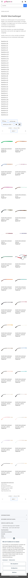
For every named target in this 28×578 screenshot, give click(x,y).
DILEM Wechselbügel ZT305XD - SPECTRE (6, 172)
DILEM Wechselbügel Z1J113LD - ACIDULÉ (20, 379)
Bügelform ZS (4, 110)
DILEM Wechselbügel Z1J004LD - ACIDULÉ (20, 310)
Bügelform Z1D (5, 54)
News (2, 536)
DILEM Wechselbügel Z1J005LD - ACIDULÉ (6, 333)
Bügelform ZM (4, 99)
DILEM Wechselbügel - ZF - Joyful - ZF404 (20, 172)
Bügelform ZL (4, 97)
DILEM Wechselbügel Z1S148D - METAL (20, 471)
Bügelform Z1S (5, 65)
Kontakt (3, 534)
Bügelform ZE (4, 82)
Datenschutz (12, 560)
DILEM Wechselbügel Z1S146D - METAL (20, 448)
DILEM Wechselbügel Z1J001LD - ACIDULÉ (6, 310)
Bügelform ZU (4, 114)
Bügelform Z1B (5, 52)
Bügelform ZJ (4, 93)
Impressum (5, 560)
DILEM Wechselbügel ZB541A (6, 241)
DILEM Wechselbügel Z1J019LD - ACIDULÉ (6, 379)
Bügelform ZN (4, 101)
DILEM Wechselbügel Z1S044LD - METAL (6, 402)
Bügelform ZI (4, 91)
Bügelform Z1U (5, 67)
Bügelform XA (4, 41)
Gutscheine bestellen (6, 532)
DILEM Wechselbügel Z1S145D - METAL (6, 448)
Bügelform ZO (4, 104)
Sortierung (12, 121)
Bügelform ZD (4, 80)
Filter (4, 121)
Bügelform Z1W (5, 69)
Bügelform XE (4, 47)
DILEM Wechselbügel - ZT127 (20, 195)
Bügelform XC (4, 45)
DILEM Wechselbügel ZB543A (20, 241)
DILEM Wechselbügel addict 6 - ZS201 (6, 218)
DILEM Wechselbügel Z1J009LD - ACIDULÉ (20, 333)
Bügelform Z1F (4, 56)
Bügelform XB (4, 43)
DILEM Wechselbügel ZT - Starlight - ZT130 (6, 287)
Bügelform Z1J (4, 60)
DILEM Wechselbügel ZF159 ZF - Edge (6, 264)
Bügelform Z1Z (5, 71)
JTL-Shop (16, 576)
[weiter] (25, 131)
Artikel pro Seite (7, 124)
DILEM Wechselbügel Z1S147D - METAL (6, 471)
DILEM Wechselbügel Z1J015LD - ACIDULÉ (6, 356)
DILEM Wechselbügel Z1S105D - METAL (20, 402)
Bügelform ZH (4, 88)
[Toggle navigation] (2, 1)
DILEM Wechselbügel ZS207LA (20, 264)
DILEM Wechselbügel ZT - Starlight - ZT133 (20, 287)
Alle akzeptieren (14, 563)
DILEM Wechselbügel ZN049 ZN (6, 149)
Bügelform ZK (4, 95)
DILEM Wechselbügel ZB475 (20, 218)
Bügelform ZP (4, 106)
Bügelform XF (4, 50)
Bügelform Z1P (5, 63)
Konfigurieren (14, 568)
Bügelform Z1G (5, 58)
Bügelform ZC (4, 78)
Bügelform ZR (4, 108)
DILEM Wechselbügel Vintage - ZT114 (20, 149)
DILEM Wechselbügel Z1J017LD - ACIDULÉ (20, 356)
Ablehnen (14, 572)
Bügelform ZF (4, 84)
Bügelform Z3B (5, 73)
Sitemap (3, 538)
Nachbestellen (4, 530)
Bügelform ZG (4, 86)
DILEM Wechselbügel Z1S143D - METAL (6, 425)
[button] (22, 1)
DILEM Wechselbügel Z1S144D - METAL (20, 425)
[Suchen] (12, 5)
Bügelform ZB (4, 76)
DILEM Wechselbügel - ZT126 (6, 195)
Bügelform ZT (4, 112)
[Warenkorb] (25, 1)
